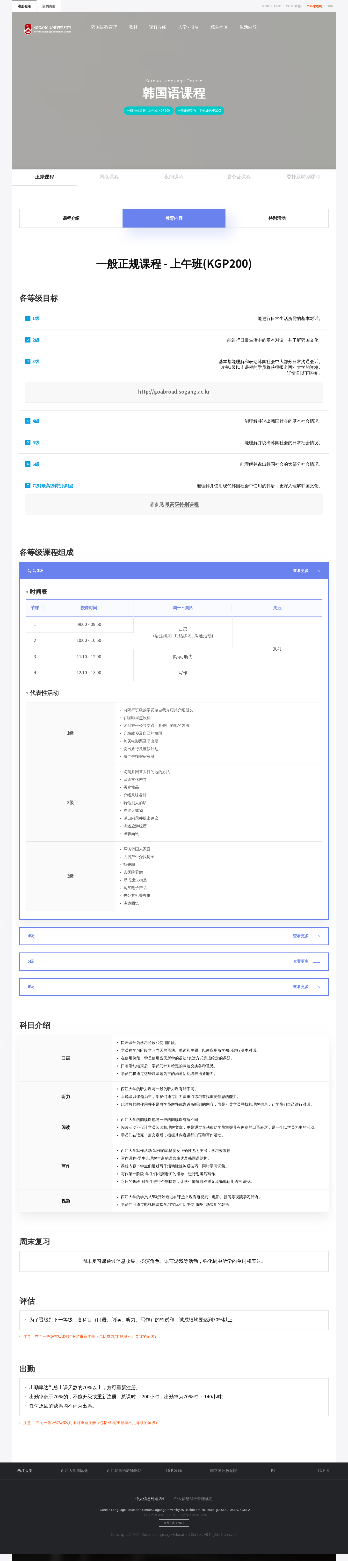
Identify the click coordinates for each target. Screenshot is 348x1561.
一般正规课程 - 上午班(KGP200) (142, 111)
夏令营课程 (239, 177)
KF (273, 1476)
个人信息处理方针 (150, 1504)
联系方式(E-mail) (174, 1529)
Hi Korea (174, 1476)
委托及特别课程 (303, 177)
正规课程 (44, 177)
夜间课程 (174, 177)
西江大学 (25, 1476)
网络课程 (109, 177)
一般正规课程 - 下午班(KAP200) (206, 111)
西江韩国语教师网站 (124, 1476)
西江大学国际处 (74, 1476)
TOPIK (323, 1476)
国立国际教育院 (223, 1476)
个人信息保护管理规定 (193, 1504)
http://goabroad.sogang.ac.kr (174, 392)
